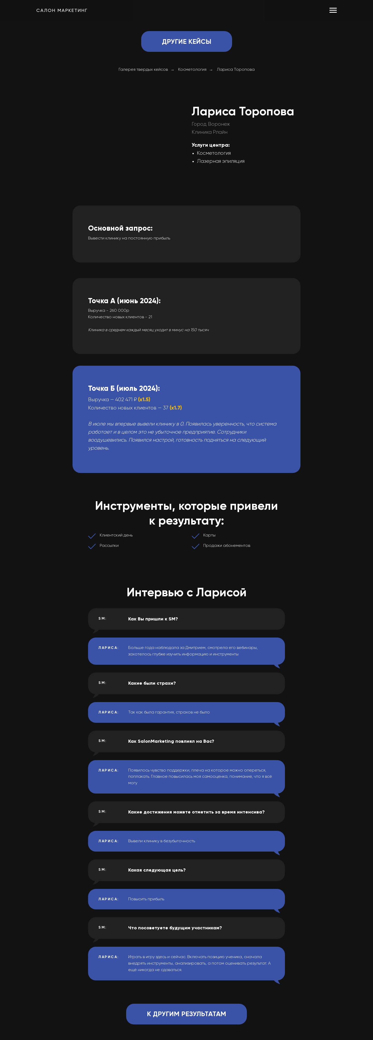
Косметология (192, 70)
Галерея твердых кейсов (143, 70)
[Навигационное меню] (333, 10)
